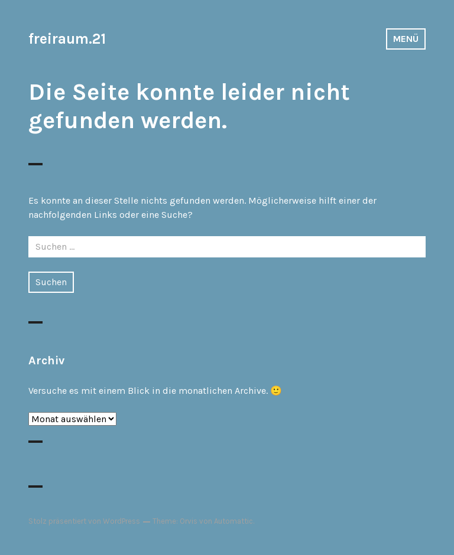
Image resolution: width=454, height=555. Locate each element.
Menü (406, 38)
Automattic (233, 521)
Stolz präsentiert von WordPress (84, 521)
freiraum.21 (67, 38)
